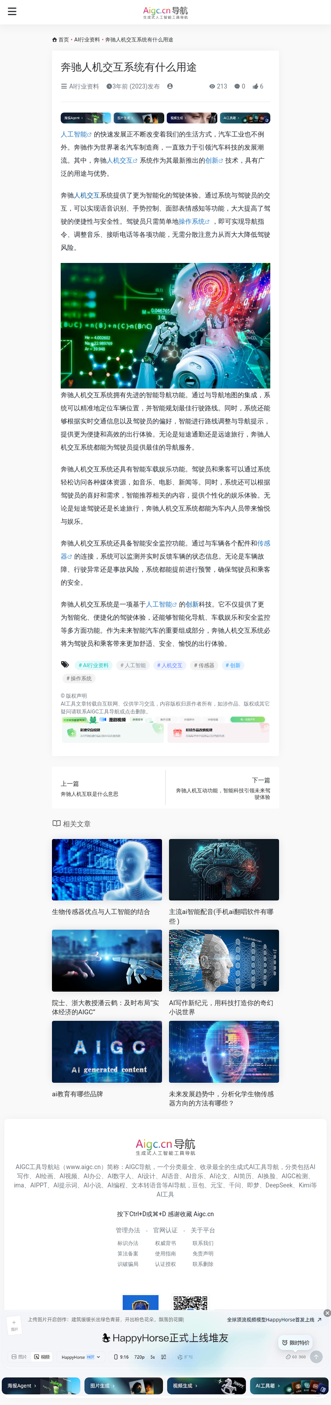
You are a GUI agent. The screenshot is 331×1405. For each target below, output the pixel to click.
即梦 (253, 1185)
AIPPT (38, 1185)
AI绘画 (44, 1176)
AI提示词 (65, 1185)
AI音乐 (194, 1176)
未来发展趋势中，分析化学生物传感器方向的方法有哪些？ (221, 1098)
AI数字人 (119, 1176)
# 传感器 (204, 665)
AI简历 (243, 1176)
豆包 (198, 1185)
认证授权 (165, 1264)
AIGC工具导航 (103, 712)
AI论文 (219, 1176)
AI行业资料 (87, 40)
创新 (211, 160)
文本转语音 (146, 1185)
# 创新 (233, 665)
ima (19, 1185)
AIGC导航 (138, 1166)
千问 (235, 1185)
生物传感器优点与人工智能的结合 (101, 912)
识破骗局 (127, 1264)
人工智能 (74, 134)
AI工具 (68, 704)
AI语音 (170, 1176)
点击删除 (135, 712)
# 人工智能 (132, 665)
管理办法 (128, 1230)
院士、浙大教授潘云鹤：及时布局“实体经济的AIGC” (105, 1007)
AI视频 (68, 1176)
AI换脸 (267, 1176)
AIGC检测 (295, 1176)
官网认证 (165, 1230)
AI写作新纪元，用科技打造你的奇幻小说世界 (221, 1007)
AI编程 (116, 1185)
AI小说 (92, 1185)
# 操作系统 (79, 678)
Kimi (305, 1185)
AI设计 (146, 1176)
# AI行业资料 (94, 665)
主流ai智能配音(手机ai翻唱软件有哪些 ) (221, 916)
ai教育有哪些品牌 (77, 1094)
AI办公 (92, 1176)
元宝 (216, 1185)
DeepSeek (279, 1185)
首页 (64, 40)
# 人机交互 (170, 665)
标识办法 (127, 1243)
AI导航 (177, 1185)
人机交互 (120, 160)
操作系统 (192, 221)
